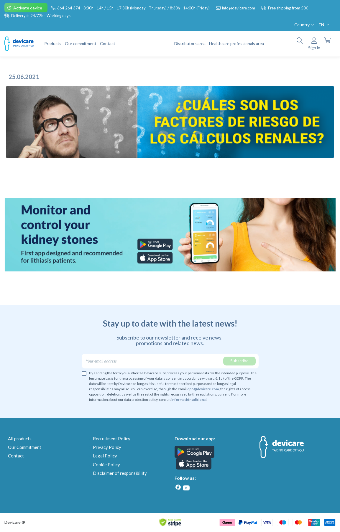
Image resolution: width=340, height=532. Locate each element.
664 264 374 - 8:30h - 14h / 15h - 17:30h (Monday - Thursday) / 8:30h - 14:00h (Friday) (134, 8)
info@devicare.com (239, 8)
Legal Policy (105, 455)
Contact (16, 455)
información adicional (188, 399)
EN (324, 24)
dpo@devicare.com (203, 389)
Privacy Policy (107, 447)
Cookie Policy (106, 464)
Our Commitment (24, 447)
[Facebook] (178, 487)
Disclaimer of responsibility (120, 473)
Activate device (28, 7)
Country (304, 24)
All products (20, 438)
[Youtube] (186, 488)
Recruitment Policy (111, 438)
